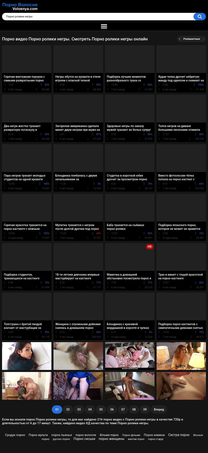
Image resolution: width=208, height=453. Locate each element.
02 (68, 409)
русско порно (61, 439)
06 (112, 409)
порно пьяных (61, 435)
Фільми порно (109, 435)
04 (90, 409)
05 (101, 409)
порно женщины (111, 439)
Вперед (159, 409)
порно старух (155, 439)
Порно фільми (131, 435)
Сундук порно (15, 435)
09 (145, 409)
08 (134, 409)
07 (123, 409)
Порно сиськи (84, 439)
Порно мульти (38, 435)
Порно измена (154, 435)
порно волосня (86, 435)
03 (79, 409)
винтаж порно (136, 439)
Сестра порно (179, 435)
